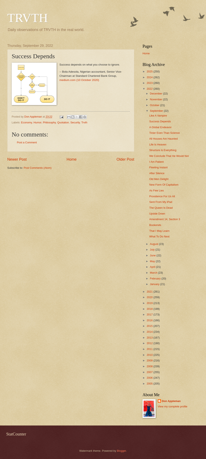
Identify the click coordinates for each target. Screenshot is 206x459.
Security (75, 122)
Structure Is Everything (162, 150)
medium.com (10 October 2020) (79, 80)
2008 (150, 366)
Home (72, 159)
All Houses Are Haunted (163, 138)
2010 (150, 354)
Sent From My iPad (160, 201)
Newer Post (17, 159)
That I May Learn (159, 230)
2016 (150, 320)
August (154, 244)
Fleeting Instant (158, 167)
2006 (150, 377)
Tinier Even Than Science (164, 132)
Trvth (84, 122)
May (153, 261)
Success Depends (160, 121)
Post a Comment (27, 142)
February (155, 278)
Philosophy (49, 122)
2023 (150, 82)
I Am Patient (156, 161)
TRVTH (27, 18)
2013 (150, 337)
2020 (150, 297)
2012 (150, 343)
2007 (150, 372)
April (153, 266)
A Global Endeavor (160, 127)
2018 (150, 308)
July (152, 249)
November (156, 99)
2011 (150, 349)
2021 (150, 291)
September (157, 110)
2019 (150, 303)
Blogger (121, 450)
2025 (150, 71)
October (155, 105)
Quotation (63, 122)
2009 (150, 360)
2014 (150, 331)
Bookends (155, 225)
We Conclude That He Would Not (169, 156)
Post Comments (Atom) (38, 167)
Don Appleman (171, 401)
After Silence (156, 173)
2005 (150, 383)
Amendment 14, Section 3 (164, 219)
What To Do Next (159, 236)
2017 (150, 314)
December (156, 93)
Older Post (125, 159)
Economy (26, 122)
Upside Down (157, 213)
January (155, 284)
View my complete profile (172, 406)
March (154, 272)
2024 (150, 77)
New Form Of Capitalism (163, 184)
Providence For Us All (162, 196)
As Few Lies (156, 190)
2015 (150, 326)
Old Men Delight (158, 179)
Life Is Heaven (157, 144)
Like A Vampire (158, 115)
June (153, 255)
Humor (37, 122)
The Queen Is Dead (160, 207)
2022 (150, 88)
